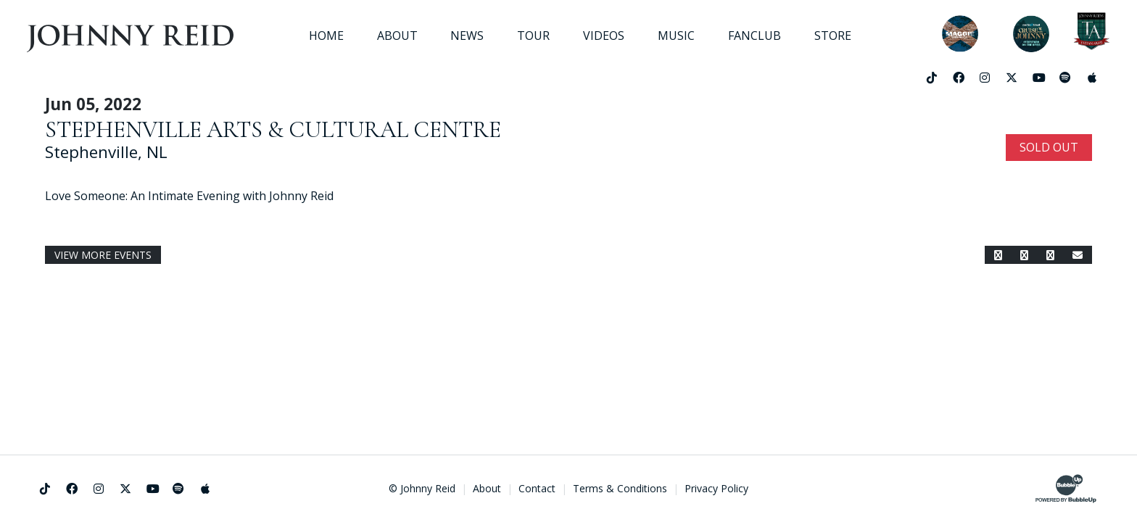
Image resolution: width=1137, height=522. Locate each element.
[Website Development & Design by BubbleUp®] (1066, 489)
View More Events (103, 255)
